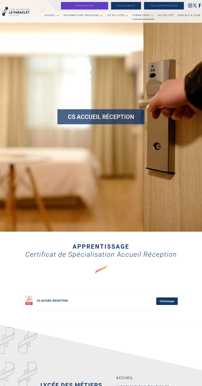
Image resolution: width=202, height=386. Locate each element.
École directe (126, 6)
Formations (141, 15)
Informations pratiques (81, 15)
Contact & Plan (189, 15)
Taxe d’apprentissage (164, 6)
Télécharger (167, 301)
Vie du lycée (116, 15)
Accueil (50, 15)
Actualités (166, 15)
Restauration (84, 6)
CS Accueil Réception (52, 300)
